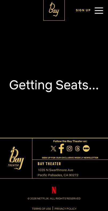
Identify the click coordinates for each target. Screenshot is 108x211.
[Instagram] (69, 149)
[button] (98, 10)
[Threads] (77, 149)
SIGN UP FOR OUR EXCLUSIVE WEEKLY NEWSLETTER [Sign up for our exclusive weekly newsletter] (70, 157)
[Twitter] (53, 149)
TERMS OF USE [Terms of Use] (41, 208)
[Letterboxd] (86, 149)
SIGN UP (83, 10)
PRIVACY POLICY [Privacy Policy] (65, 208)
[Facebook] (61, 149)
